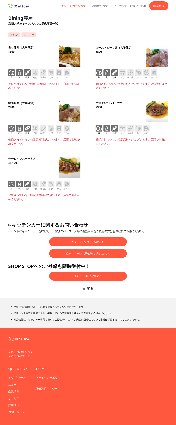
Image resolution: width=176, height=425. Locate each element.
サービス (13, 398)
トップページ (16, 377)
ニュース (13, 384)
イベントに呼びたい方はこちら (88, 242)
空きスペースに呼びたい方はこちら (88, 253)
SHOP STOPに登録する (88, 276)
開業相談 (158, 6)
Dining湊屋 (20, 18)
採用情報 (13, 405)
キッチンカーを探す (73, 6)
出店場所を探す (98, 6)
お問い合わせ (138, 6)
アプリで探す (119, 6)
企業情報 (13, 391)
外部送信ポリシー (47, 388)
